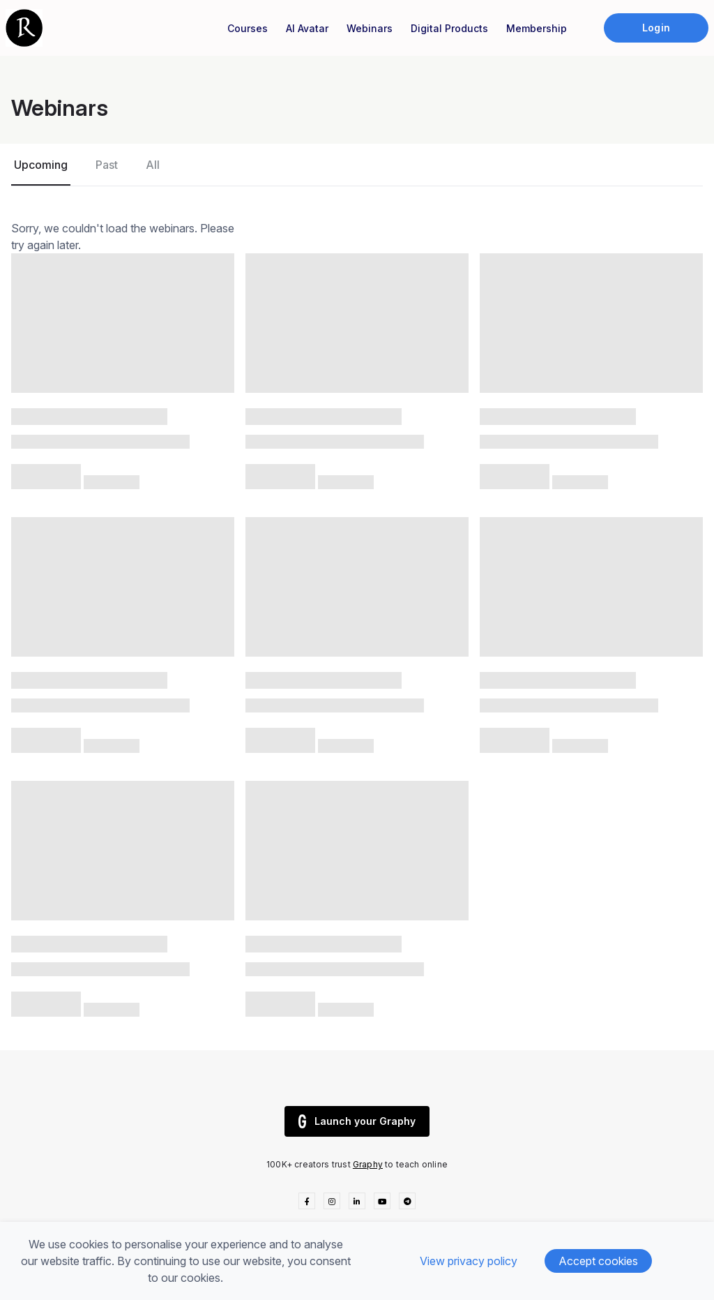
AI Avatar (307, 28)
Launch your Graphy (357, 1121)
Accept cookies (598, 1261)
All (153, 165)
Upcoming (41, 165)
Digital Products (449, 28)
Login (655, 27)
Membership (536, 28)
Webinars (370, 28)
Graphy (368, 1164)
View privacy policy (468, 1261)
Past (107, 165)
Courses (247, 28)
